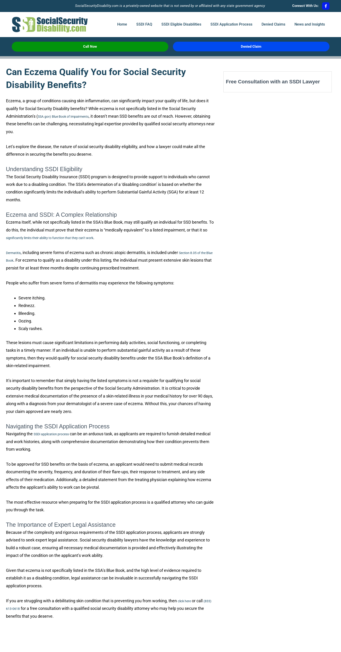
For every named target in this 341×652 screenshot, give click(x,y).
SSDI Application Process (231, 24)
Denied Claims (273, 24)
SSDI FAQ (144, 24)
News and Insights (309, 24)
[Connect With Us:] (325, 6)
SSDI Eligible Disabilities (181, 24)
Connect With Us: (305, 6)
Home (122, 24)
